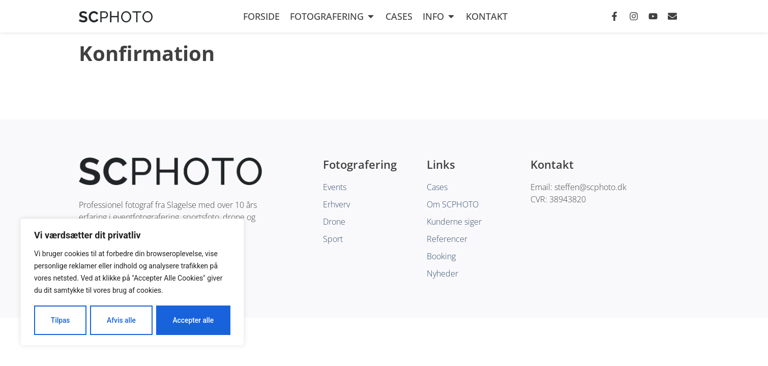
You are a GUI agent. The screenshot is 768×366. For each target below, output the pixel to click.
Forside (261, 16)
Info (439, 16)
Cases (399, 16)
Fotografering (332, 16)
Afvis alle (121, 320)
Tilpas (60, 320)
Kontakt (487, 16)
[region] (132, 283)
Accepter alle (193, 320)
